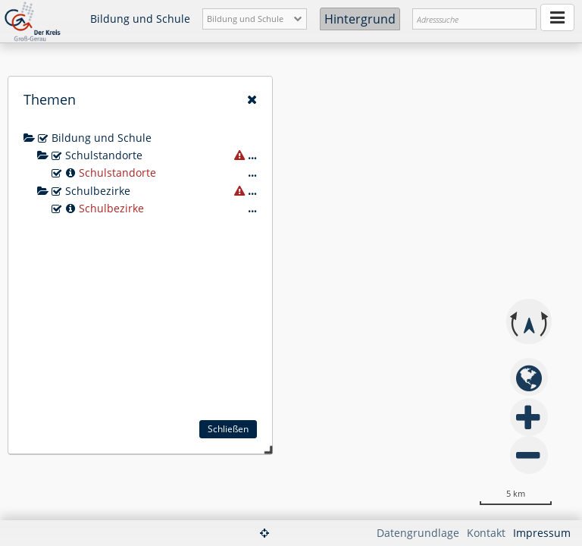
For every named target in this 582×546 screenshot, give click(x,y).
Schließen (228, 428)
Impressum (542, 533)
